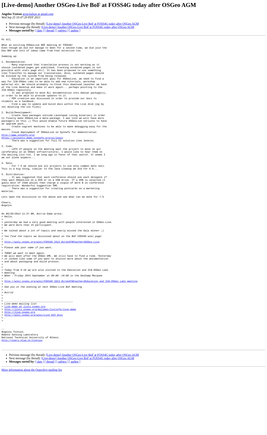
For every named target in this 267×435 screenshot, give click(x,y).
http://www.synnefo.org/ (18, 154)
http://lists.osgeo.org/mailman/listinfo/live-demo (40, 363)
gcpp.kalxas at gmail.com (38, 14)
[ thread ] (50, 30)
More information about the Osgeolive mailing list (31, 431)
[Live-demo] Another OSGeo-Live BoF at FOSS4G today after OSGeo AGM (92, 23)
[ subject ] (62, 30)
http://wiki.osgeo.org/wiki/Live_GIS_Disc (33, 370)
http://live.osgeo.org (19, 367)
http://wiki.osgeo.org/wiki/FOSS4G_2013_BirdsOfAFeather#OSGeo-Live (51, 282)
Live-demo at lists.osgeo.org (24, 360)
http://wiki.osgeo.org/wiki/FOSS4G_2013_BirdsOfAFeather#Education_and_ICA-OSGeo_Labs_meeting (71, 330)
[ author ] (74, 30)
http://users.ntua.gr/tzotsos (21, 401)
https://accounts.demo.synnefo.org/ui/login (32, 158)
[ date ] (39, 30)
